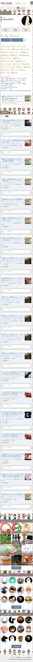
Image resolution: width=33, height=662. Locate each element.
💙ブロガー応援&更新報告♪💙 (27, 543)
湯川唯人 (20, 643)
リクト (12, 624)
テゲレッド (4, 603)
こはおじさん (20, 585)
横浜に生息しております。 (16, 564)
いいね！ (5, 128)
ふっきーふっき (28, 594)
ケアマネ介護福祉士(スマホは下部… (20, 593)
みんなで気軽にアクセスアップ (16, 543)
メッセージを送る (17, 40)
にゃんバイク (4, 585)
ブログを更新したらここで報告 (16, 532)
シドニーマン (20, 633)
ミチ (29, 585)
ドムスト (12, 585)
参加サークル (25, 29)
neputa (12, 594)
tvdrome (20, 624)
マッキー (4, 624)
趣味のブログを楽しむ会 (16, 553)
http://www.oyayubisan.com (9, 87)
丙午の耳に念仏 (4, 643)
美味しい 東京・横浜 (6, 564)
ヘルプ (24, 657)
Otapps (28, 633)
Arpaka (4, 594)
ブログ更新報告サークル (27, 553)
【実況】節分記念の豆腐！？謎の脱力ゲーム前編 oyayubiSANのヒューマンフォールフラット (13, 414)
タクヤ (12, 633)
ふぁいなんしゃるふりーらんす (28, 602)
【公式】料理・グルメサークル (27, 564)
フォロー (5, 29)
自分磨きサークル (27, 532)
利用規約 (18, 657)
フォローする (5, 40)
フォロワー (15, 29)
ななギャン (4, 633)
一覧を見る (16, 568)
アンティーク (20, 603)
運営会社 (29, 657)
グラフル (28, 624)
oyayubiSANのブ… (13, 145)
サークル (12, 657)
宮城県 (6, 36)
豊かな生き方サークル (5, 543)
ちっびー (12, 603)
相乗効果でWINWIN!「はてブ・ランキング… (5, 531)
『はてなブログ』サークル (5, 553)
